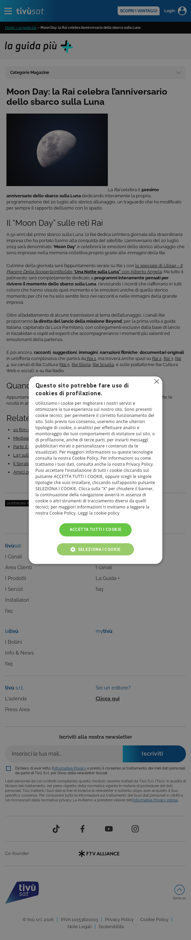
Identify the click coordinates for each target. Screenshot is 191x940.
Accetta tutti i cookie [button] (96, 529)
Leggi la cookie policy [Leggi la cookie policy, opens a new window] (98, 513)
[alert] (95, 470)
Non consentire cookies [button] (156, 381)
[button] (95, 549)
